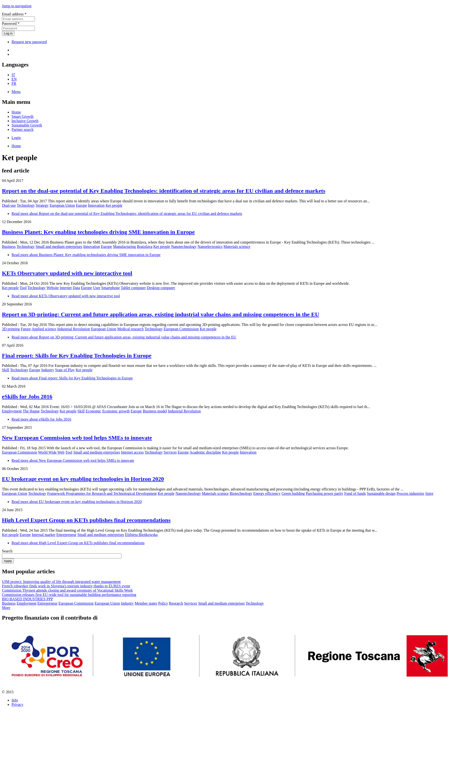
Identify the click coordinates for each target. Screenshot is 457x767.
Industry (47, 370)
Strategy (42, 205)
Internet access (132, 452)
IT (13, 75)
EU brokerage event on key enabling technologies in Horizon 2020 (83, 479)
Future (26, 329)
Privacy (17, 704)
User (96, 288)
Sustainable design (381, 493)
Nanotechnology (184, 247)
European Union (62, 205)
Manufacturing (124, 247)
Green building (293, 493)
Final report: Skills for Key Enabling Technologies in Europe (76, 355)
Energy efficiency (267, 493)
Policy (163, 603)
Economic (93, 411)
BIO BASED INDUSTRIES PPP (27, 599)
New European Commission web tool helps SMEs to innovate (77, 438)
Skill (5, 370)
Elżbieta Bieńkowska (141, 535)
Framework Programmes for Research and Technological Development (102, 493)
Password (10, 23)
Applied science (44, 329)
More (6, 608)
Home (16, 112)
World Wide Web (51, 452)
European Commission (181, 329)
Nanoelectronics (209, 247)
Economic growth (116, 411)
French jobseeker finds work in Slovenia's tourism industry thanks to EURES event (66, 586)
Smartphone (110, 288)
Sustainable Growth (27, 125)
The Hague (31, 411)
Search (7, 551)
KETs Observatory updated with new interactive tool (67, 273)
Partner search (22, 129)
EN (14, 79)
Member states (146, 603)
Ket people (114, 205)
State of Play (65, 370)
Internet (66, 288)
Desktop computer (161, 288)
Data (76, 288)
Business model (155, 411)
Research (176, 603)
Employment (12, 411)
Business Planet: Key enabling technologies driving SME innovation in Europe (98, 232)
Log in (8, 33)
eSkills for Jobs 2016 (27, 396)
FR (14, 83)
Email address (14, 14)
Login (16, 138)
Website (52, 288)
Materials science (236, 247)
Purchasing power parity (324, 493)
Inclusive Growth (25, 121)
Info (15, 700)
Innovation (96, 205)
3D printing (11, 329)
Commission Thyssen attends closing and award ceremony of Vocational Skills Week (67, 590)
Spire (429, 493)
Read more (127, 214)
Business (9, 247)
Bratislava (144, 247)
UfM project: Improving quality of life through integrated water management (61, 582)
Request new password (29, 42)
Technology (26, 205)
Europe (81, 205)
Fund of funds (355, 493)
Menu (16, 92)
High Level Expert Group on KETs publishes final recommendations (86, 520)
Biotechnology (241, 493)
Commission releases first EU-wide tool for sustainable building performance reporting (69, 595)
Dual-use (9, 205)
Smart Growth (22, 116)
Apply (8, 561)
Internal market (43, 535)
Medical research (130, 329)
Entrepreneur (66, 535)
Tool (22, 288)
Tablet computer (133, 288)
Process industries (410, 493)
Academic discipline (205, 452)
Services (170, 452)
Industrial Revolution (73, 329)
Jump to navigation (17, 6)
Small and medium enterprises (59, 247)
